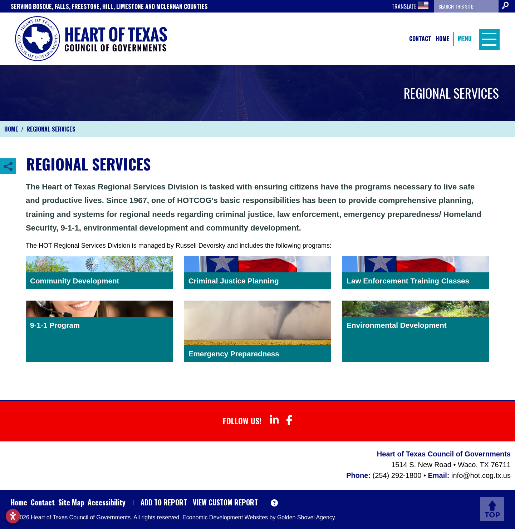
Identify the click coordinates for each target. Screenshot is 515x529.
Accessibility (107, 502)
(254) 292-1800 (398, 475)
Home (443, 38)
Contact (420, 38)
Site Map (71, 502)
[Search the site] (466, 6)
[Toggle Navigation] (487, 38)
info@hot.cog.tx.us (481, 475)
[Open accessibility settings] (13, 516)
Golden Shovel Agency (306, 517)
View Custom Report (225, 502)
